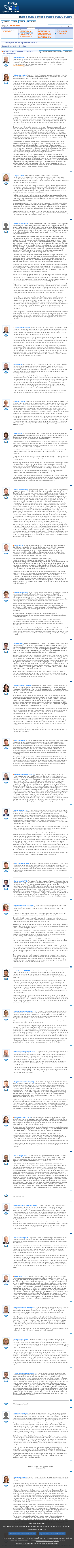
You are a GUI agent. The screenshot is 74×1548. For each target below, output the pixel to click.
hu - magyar (51, 17)
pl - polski (58, 17)
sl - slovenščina (67, 17)
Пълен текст (32, 21)
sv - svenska (71, 17)
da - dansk (26, 17)
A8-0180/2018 (6, 31)
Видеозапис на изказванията (51, 51)
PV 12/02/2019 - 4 (25, 34)
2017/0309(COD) (15, 25)
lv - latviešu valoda (47, 17)
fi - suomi (69, 17)
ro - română (62, 17)
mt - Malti (53, 17)
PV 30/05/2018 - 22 (25, 31)
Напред (21, 21)
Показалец (6, 21)
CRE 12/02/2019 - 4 (26, 36)
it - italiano (44, 17)
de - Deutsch (29, 17)
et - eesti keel (31, 17)
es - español (22, 17)
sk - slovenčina (65, 17)
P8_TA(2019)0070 (62, 33)
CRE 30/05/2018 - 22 (27, 33)
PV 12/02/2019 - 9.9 (44, 36)
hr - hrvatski (42, 17)
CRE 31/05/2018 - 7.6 (44, 33)
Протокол (68, 51)
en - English (35, 17)
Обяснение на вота (44, 34)
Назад (15, 21)
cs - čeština (24, 17)
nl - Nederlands (56, 17)
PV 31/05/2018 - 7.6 (44, 31)
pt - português (60, 17)
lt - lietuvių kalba (49, 17)
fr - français (38, 17)
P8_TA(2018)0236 (62, 31)
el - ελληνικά (33, 17)
